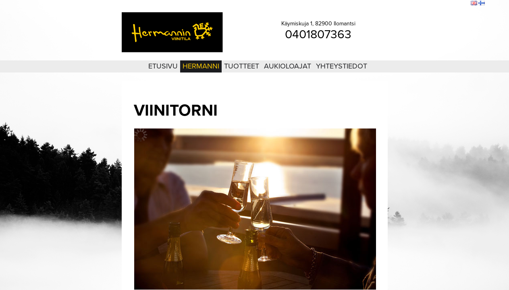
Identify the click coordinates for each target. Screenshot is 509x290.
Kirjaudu (420, 3)
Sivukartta (444, 3)
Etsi (463, 3)
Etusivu (163, 66)
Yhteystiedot (341, 66)
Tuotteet (241, 66)
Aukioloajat (287, 66)
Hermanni (201, 66)
